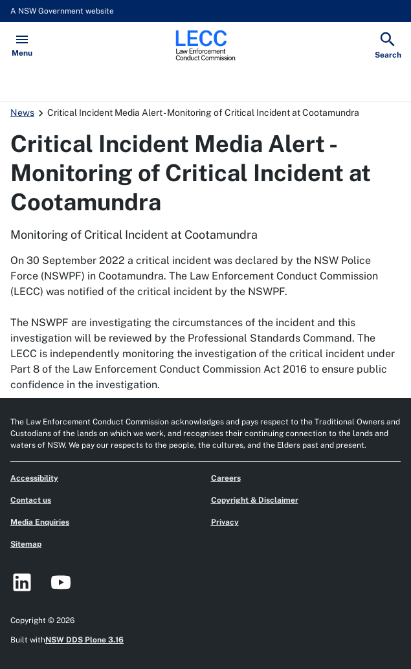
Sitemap (25, 544)
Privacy (225, 522)
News (22, 112)
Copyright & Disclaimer (254, 500)
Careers (226, 478)
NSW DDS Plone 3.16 (84, 639)
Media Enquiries (39, 522)
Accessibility (34, 478)
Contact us (30, 500)
